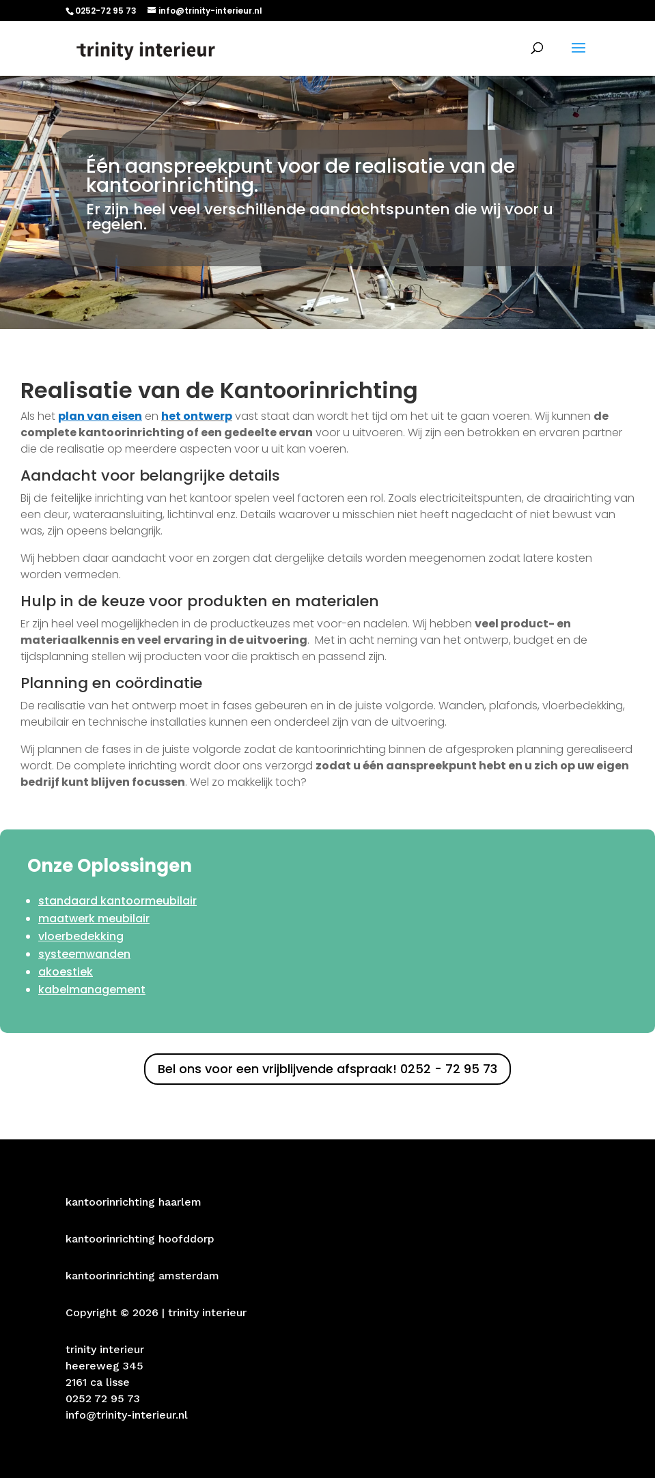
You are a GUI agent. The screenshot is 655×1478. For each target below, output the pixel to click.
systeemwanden (84, 954)
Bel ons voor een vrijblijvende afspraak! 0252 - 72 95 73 (327, 1068)
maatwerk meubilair (94, 918)
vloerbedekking (81, 936)
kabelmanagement (91, 989)
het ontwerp (196, 416)
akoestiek (65, 972)
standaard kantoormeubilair (117, 901)
